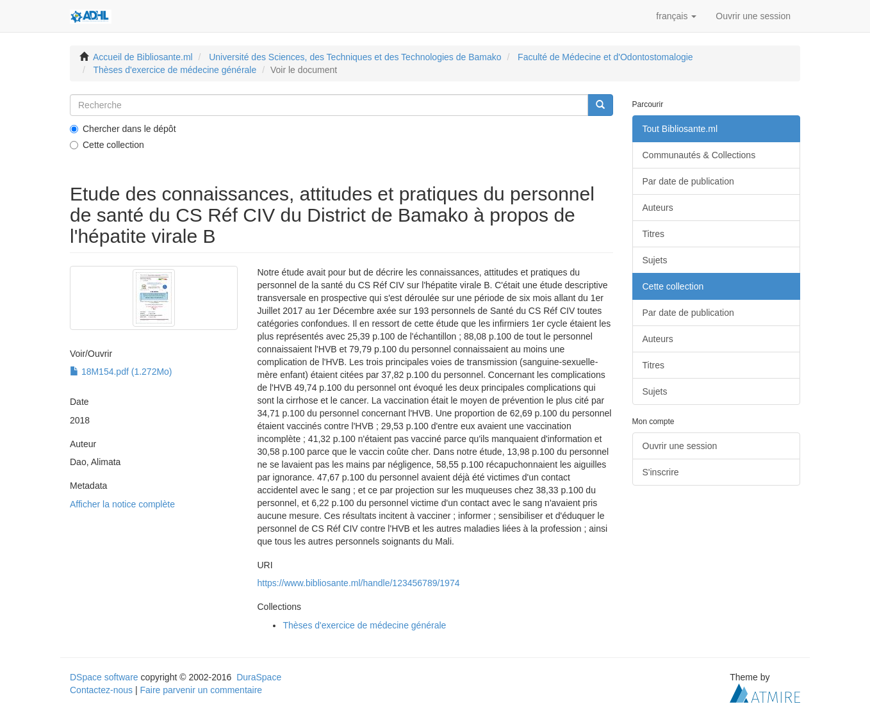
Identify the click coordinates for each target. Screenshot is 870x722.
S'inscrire (661, 472)
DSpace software (104, 677)
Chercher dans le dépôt (123, 129)
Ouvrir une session (680, 446)
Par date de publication (688, 181)
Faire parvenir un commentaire (201, 690)
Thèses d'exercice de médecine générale (174, 70)
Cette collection (107, 145)
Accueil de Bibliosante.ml (143, 57)
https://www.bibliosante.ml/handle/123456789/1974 (358, 583)
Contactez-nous (101, 690)
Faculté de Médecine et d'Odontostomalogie (605, 57)
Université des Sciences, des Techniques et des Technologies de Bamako (355, 57)
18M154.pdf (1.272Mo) (121, 371)
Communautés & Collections (699, 155)
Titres (653, 234)
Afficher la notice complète (122, 504)
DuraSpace (258, 677)
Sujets (655, 260)
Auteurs (658, 207)
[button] (676, 16)
